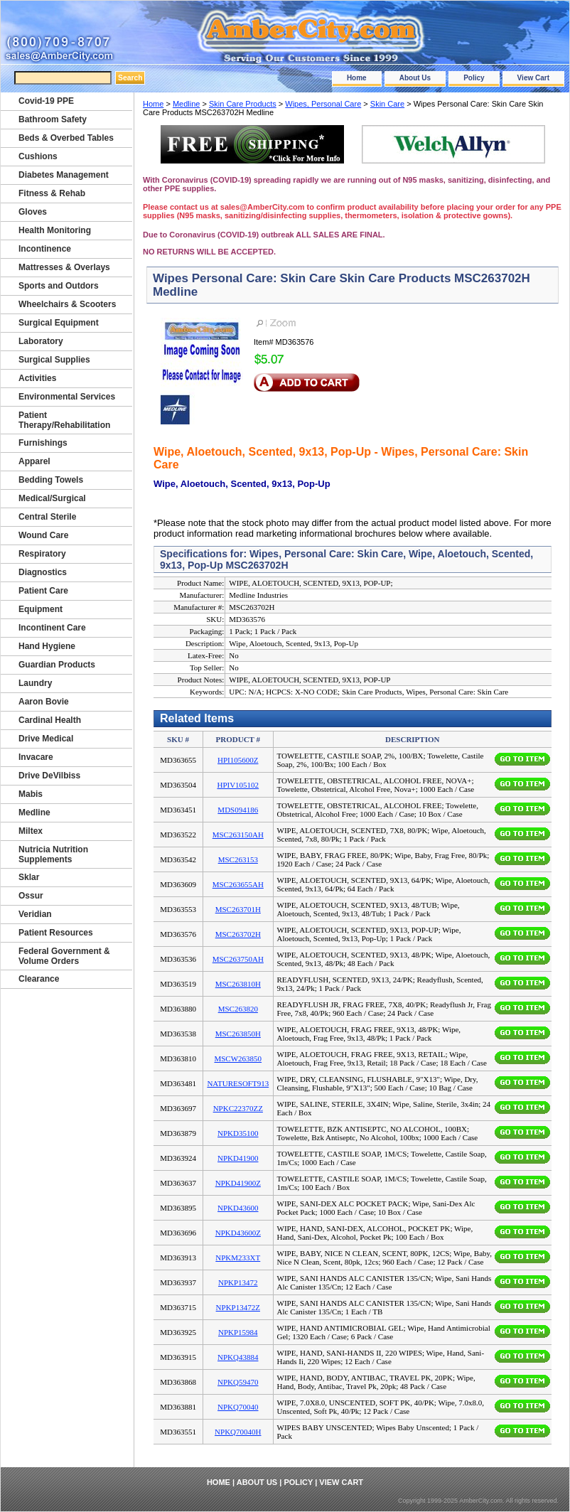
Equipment (40, 609)
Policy (473, 78)
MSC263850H (238, 1033)
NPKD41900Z (238, 1183)
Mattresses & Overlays (64, 267)
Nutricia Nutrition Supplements (53, 854)
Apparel (34, 461)
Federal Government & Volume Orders (64, 956)
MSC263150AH (238, 834)
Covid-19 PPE (46, 101)
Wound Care (43, 535)
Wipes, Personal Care (323, 104)
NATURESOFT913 (238, 1083)
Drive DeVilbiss (49, 776)
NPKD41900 (237, 1158)
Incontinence (44, 249)
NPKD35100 (237, 1133)
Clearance (38, 979)
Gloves (32, 212)
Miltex (30, 831)
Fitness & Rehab (51, 193)
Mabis (30, 794)
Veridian (35, 914)
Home (357, 78)
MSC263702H (238, 934)
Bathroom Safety (52, 119)
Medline (186, 104)
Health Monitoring (54, 230)
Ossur (30, 896)
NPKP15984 (238, 1332)
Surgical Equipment (58, 323)
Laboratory (40, 341)
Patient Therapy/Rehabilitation (64, 420)
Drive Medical (45, 739)
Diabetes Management (63, 175)
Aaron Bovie (43, 702)
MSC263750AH (238, 959)
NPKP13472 (238, 1282)
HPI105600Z (237, 760)
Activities (37, 378)
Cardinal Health (49, 720)
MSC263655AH (238, 884)
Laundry (35, 683)
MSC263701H (238, 909)
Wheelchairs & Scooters (67, 304)
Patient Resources (55, 933)
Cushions (38, 156)
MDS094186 (237, 809)
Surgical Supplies (54, 360)
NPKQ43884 (237, 1357)
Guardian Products (56, 665)
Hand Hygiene (46, 646)
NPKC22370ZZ (238, 1108)
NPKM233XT (237, 1257)
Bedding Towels (50, 480)
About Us (415, 78)
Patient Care (43, 591)
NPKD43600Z (238, 1232)
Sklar (28, 877)
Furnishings (43, 443)
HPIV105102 (238, 785)
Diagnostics (42, 572)
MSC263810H (238, 984)
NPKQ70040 (237, 1407)
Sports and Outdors (58, 286)
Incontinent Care (52, 628)
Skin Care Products (242, 104)
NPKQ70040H (238, 1431)
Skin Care (387, 104)
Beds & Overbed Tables (66, 138)
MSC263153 (238, 859)
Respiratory (42, 554)
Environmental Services (66, 397)
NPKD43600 (237, 1207)
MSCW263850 (238, 1058)
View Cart (533, 78)
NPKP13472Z (238, 1307)
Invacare (35, 757)
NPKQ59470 (237, 1382)
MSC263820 (238, 1008)
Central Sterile (47, 517)
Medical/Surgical (52, 498)
